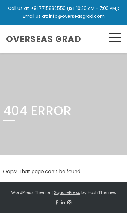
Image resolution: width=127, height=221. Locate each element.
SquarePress (67, 192)
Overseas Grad (43, 39)
